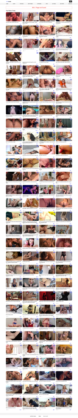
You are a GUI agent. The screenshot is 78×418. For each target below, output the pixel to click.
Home (7, 3)
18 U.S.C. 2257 (45, 416)
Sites (47, 3)
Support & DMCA (33, 416)
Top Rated (21, 3)
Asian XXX (70, 3)
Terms (39, 416)
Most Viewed (30, 3)
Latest (14, 3)
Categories (39, 3)
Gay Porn (54, 3)
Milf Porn (62, 3)
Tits (8, 1)
